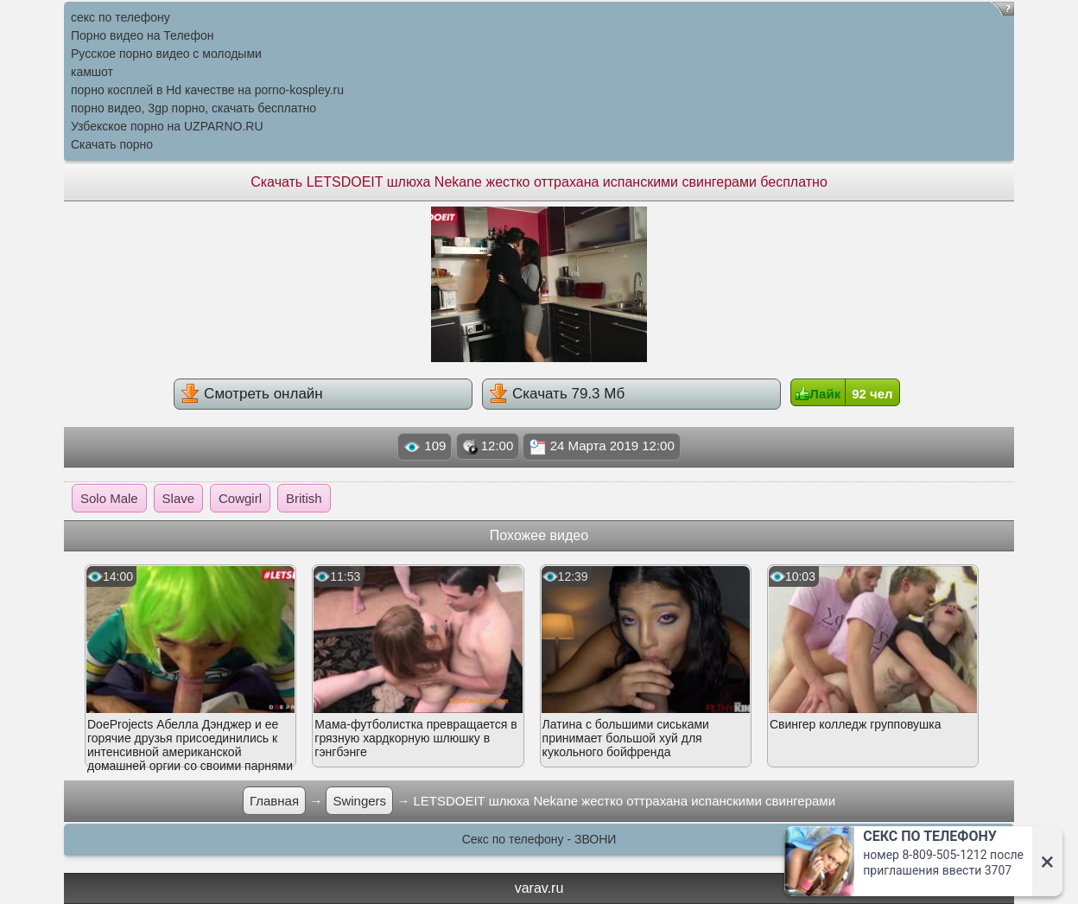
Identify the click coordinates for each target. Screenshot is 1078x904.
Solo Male (109, 498)
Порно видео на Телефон (142, 35)
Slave (178, 498)
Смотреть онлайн (251, 393)
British (304, 498)
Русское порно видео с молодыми (166, 53)
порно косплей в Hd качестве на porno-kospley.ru (207, 90)
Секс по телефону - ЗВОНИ (539, 839)
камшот (92, 72)
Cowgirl (240, 498)
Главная (274, 800)
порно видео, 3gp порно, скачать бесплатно (193, 108)
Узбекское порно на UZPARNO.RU (167, 126)
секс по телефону (120, 17)
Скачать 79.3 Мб (557, 393)
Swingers (359, 800)
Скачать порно (112, 144)
